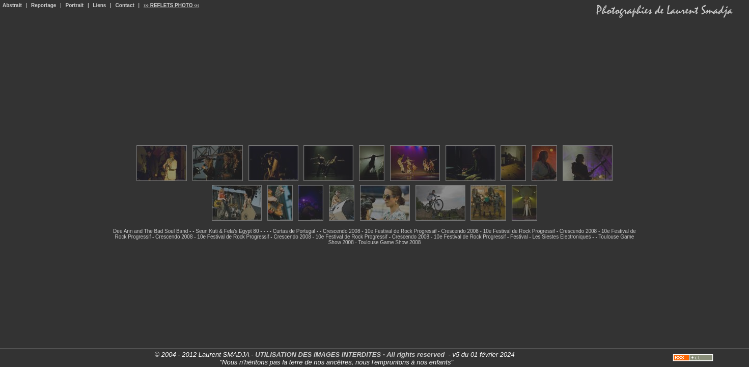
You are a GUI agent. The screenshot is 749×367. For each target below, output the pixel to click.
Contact (125, 5)
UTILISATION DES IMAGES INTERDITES (318, 354)
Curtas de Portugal (294, 231)
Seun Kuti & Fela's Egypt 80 (227, 231)
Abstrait (12, 5)
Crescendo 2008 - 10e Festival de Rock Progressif (379, 231)
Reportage (43, 5)
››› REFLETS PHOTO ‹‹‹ (171, 5)
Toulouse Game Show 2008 (389, 242)
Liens (99, 5)
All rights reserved (415, 354)
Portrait (75, 5)
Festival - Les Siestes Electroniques (550, 237)
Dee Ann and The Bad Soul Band (150, 231)
